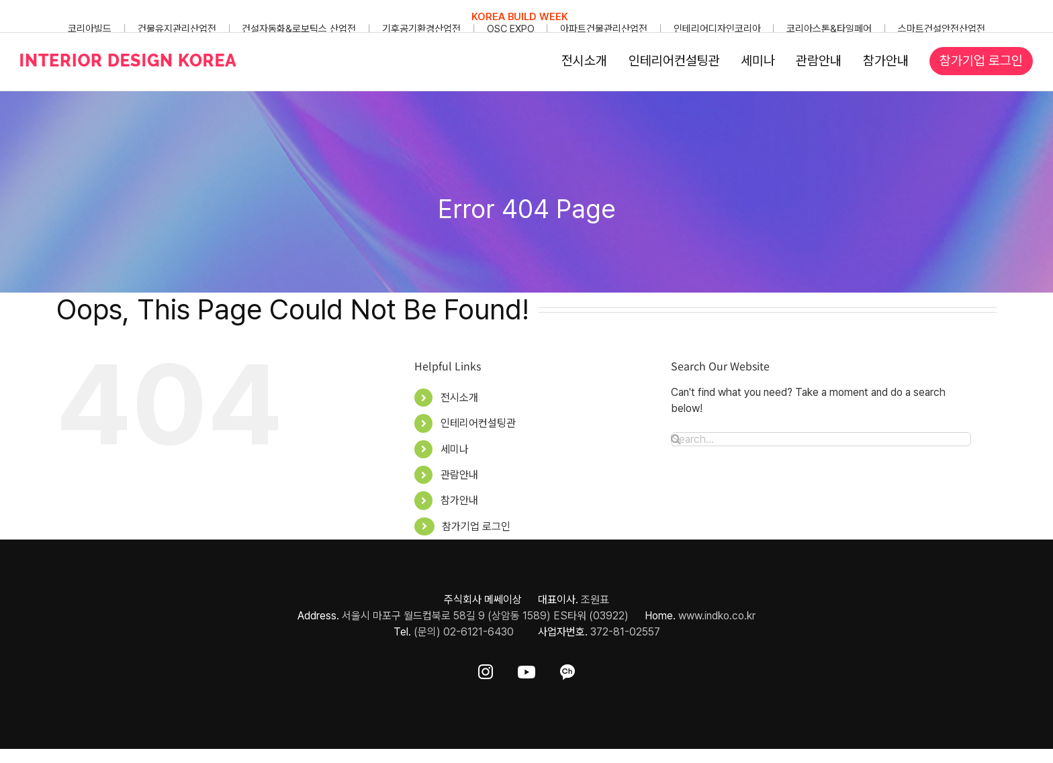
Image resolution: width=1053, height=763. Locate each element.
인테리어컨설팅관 (478, 423)
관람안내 (459, 474)
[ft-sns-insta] (485, 669)
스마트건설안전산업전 (941, 29)
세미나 (455, 449)
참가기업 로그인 (476, 526)
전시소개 (459, 397)
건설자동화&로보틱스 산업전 (299, 29)
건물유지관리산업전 (177, 29)
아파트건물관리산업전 (603, 29)
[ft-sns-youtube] (526, 669)
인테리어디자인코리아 (717, 29)
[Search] (676, 439)
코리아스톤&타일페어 (829, 29)
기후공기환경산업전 (421, 29)
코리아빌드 (89, 29)
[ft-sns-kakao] (567, 669)
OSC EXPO (511, 29)
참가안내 (459, 500)
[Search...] (821, 439)
